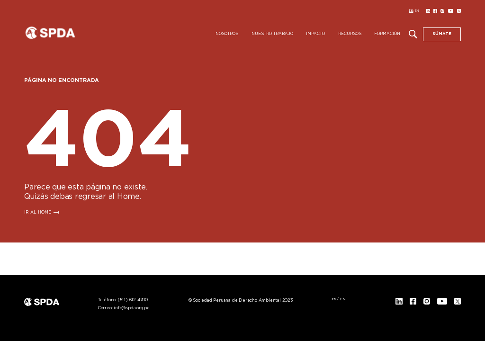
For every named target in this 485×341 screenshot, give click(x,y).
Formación (387, 34)
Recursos (349, 34)
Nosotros (227, 34)
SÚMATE (441, 34)
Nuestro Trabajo (272, 34)
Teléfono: (123, 300)
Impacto (315, 34)
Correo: (124, 308)
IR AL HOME (37, 212)
